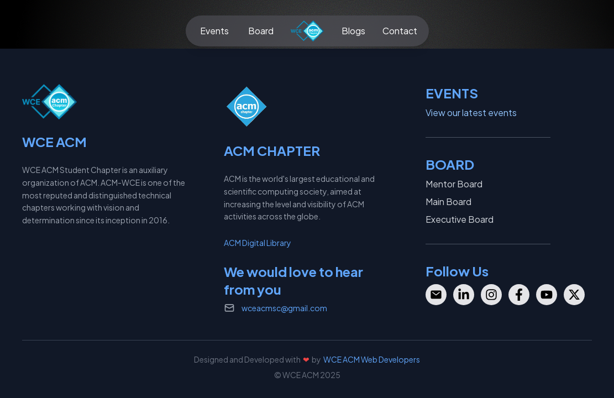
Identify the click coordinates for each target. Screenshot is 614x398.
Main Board (448, 201)
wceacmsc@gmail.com (284, 308)
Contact (399, 30)
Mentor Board (454, 184)
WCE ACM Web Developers (371, 359)
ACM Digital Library (257, 243)
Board (261, 30)
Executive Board (460, 219)
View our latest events (471, 112)
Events (214, 30)
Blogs (353, 30)
